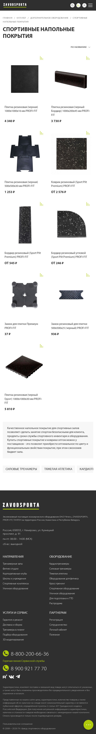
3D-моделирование (13, 639)
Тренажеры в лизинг (13, 629)
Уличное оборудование (15, 588)
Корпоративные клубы (15, 573)
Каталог (22, 17)
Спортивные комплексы (16, 583)
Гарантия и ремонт (13, 619)
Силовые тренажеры (21, 469)
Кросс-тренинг (57, 583)
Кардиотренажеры (59, 563)
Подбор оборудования (15, 634)
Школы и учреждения (14, 578)
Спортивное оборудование (64, 588)
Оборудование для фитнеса (64, 578)
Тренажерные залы (13, 563)
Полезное (54, 634)
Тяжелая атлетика (58, 469)
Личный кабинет (58, 629)
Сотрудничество (58, 624)
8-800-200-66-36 (30, 654)
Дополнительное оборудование (49, 17)
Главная (8, 17)
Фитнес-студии (10, 568)
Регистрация (56, 619)
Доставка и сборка (12, 624)
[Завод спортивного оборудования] (15, 5)
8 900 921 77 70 (29, 668)
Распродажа (55, 603)
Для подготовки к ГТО (61, 598)
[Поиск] (72, 5)
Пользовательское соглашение (18, 724)
